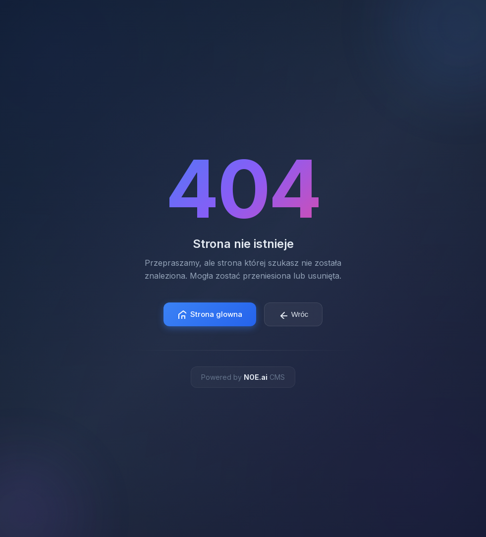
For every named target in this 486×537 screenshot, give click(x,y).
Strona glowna (209, 314)
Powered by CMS (243, 377)
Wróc (293, 314)
